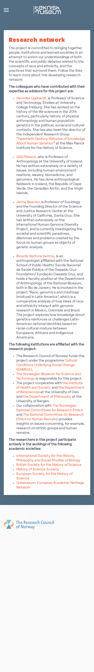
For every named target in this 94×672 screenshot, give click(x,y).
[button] (6, 10)
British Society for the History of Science (48, 465)
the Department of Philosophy (47, 396)
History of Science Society (37, 469)
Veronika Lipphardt (31, 98)
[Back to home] (47, 10)
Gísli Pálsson (26, 157)
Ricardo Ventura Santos (35, 256)
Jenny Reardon (28, 202)
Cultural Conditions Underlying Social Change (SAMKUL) (46, 365)
